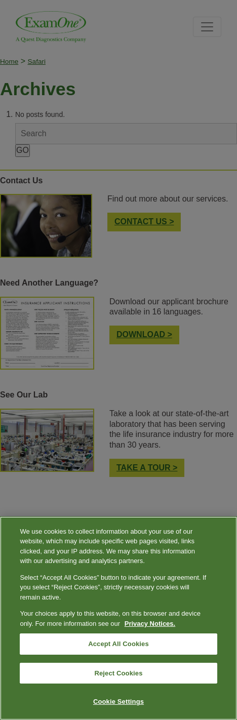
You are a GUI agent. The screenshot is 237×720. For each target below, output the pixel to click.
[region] (118, 618)
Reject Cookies (118, 673)
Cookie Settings (118, 701)
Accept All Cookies (118, 644)
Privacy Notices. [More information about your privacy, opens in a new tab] (150, 623)
